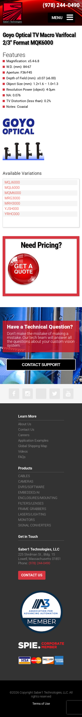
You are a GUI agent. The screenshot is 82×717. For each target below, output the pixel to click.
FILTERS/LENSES (31, 503)
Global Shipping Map (32, 446)
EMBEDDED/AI (29, 492)
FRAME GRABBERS (32, 509)
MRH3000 (12, 203)
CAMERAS (25, 481)
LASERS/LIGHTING (32, 514)
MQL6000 (12, 188)
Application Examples (33, 441)
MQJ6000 (12, 182)
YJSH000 (12, 209)
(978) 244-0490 (39, 563)
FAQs (22, 457)
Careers (24, 435)
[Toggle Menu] (61, 17)
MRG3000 (12, 198)
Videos (23, 451)
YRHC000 (12, 214)
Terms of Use (41, 703)
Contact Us (26, 430)
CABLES (24, 476)
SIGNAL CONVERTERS (34, 525)
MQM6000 (13, 193)
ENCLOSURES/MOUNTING (37, 498)
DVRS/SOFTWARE (31, 487)
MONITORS (26, 520)
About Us (24, 424)
